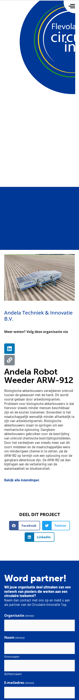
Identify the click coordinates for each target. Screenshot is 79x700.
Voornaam (11, 656)
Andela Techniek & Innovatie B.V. (38, 315)
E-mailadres (19, 682)
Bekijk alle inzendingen (21, 480)
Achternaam (13, 674)
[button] (24, 525)
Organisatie (19, 615)
